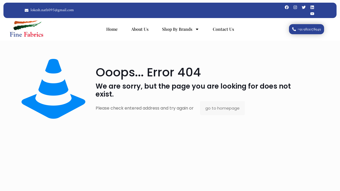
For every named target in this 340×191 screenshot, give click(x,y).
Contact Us (223, 29)
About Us (139, 29)
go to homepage (222, 108)
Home (112, 29)
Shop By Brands (180, 29)
